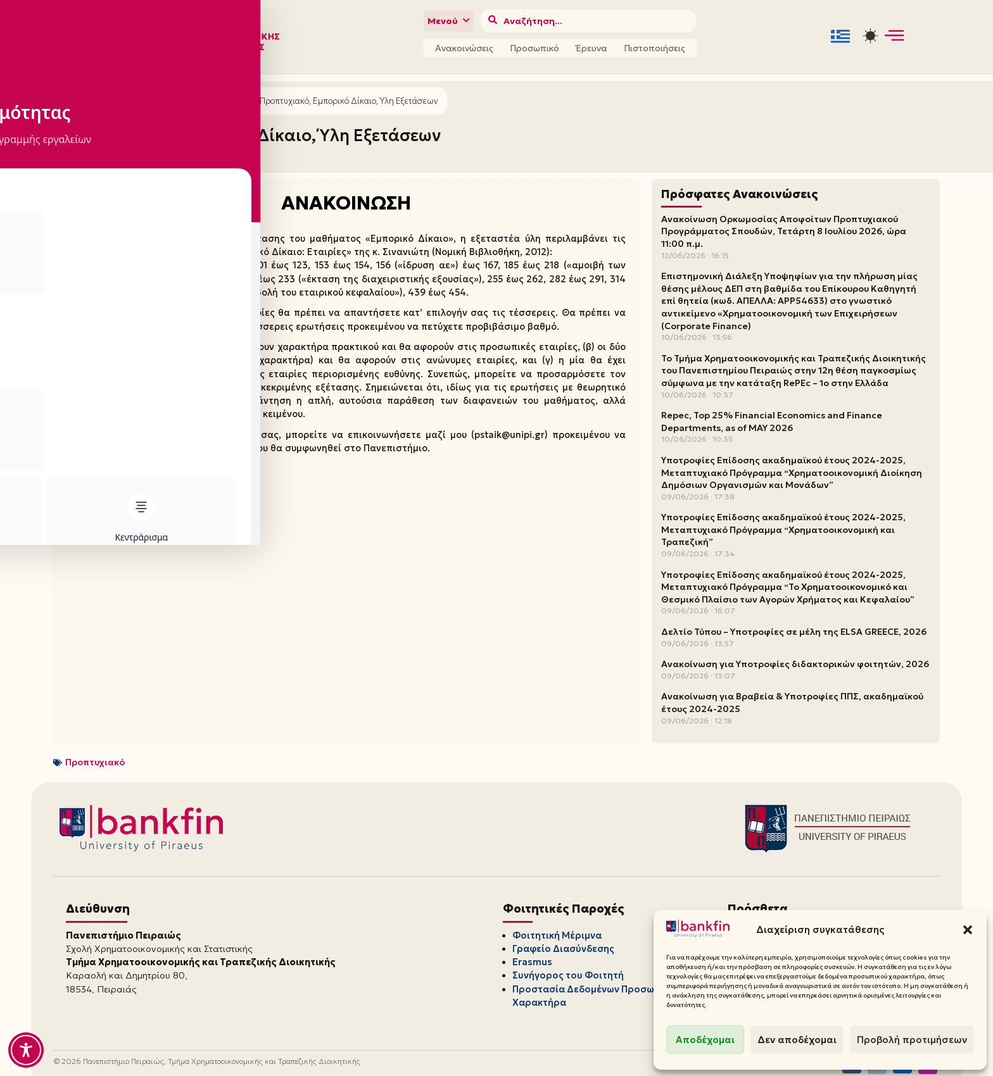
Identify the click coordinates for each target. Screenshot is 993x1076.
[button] (967, 929)
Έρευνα (591, 46)
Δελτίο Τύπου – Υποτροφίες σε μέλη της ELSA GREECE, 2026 (794, 626)
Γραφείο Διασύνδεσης (562, 938)
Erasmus (531, 950)
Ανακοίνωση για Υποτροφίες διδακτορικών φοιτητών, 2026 (795, 658)
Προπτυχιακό (95, 755)
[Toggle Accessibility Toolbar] (25, 1050)
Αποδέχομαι (705, 1040)
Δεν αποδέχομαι (797, 1040)
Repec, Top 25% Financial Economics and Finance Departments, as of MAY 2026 (771, 416)
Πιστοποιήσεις (654, 46)
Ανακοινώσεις (464, 46)
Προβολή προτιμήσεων (912, 1040)
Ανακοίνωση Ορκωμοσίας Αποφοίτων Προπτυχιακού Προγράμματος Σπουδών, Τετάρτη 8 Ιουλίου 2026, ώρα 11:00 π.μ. (783, 226)
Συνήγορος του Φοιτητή (565, 961)
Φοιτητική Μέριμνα (556, 927)
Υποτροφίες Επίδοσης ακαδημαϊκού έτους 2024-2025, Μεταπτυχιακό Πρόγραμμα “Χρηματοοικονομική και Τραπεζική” (783, 524)
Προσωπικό (534, 46)
